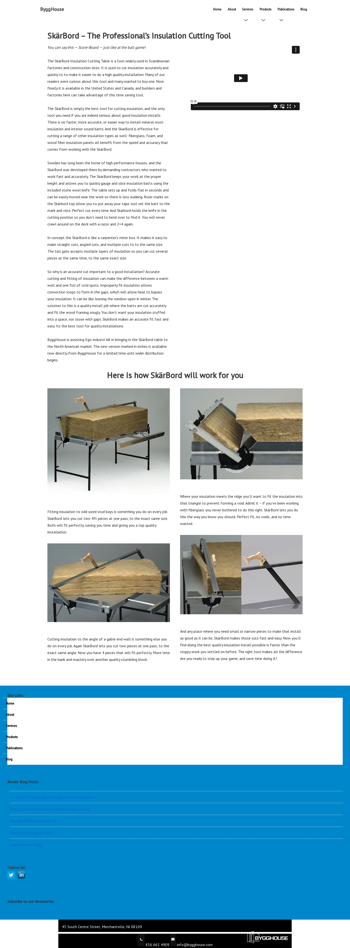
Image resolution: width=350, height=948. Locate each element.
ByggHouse (52, 9)
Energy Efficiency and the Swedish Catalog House (50, 809)
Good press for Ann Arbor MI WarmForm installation (52, 797)
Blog (303, 9)
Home (217, 9)
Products (266, 11)
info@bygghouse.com (194, 944)
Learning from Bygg (26, 844)
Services (248, 11)
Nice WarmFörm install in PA (33, 820)
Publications (287, 11)
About (232, 9)
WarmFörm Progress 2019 (31, 832)
